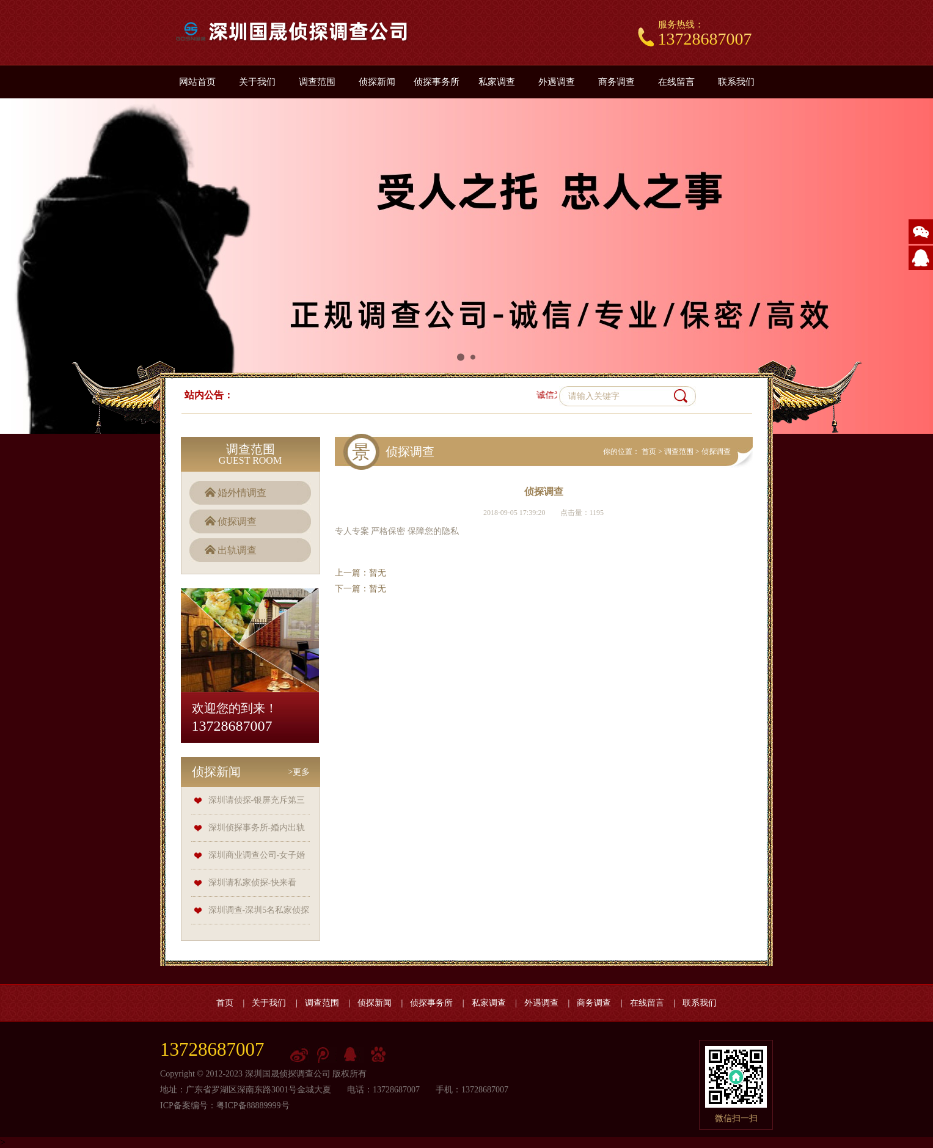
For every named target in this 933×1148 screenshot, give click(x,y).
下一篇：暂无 (360, 588)
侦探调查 (237, 521)
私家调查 (496, 82)
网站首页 (197, 82)
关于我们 (257, 82)
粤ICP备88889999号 (253, 1105)
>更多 (299, 772)
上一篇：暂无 (360, 572)
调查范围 (317, 82)
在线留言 (676, 82)
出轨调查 (237, 550)
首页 (649, 451)
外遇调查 (556, 82)
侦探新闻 (377, 82)
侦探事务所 (436, 82)
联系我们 (736, 82)
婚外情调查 (242, 493)
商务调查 (616, 82)
